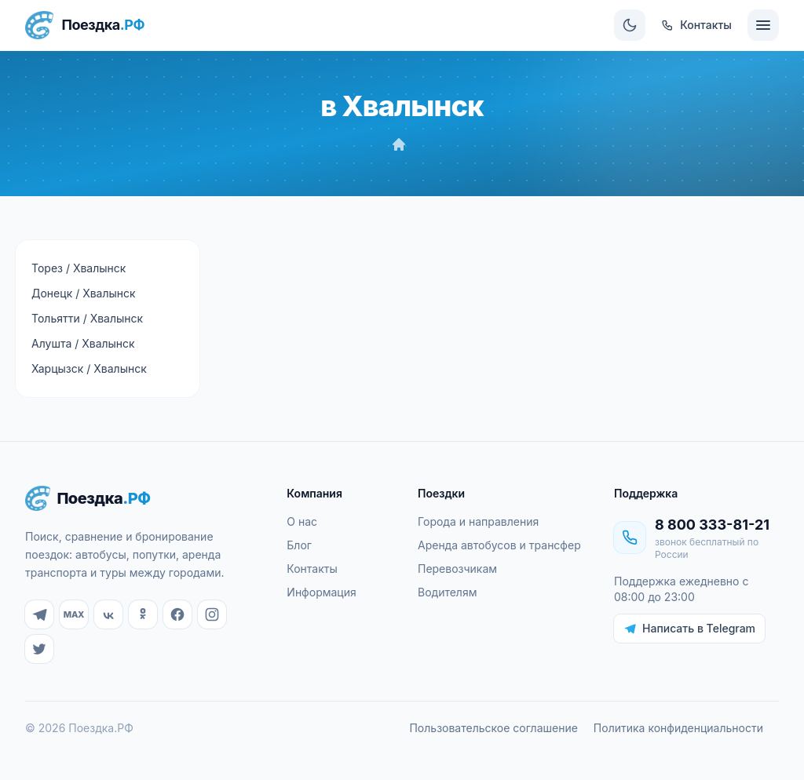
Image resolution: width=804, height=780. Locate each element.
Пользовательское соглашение (493, 727)
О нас (302, 521)
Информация (321, 592)
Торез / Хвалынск (78, 268)
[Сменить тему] (629, 25)
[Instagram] (212, 614)
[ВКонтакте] (108, 614)
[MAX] (74, 614)
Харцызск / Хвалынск (89, 368)
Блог (299, 545)
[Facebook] (177, 614)
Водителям (447, 592)
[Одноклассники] (143, 614)
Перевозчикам (457, 568)
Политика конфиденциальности (678, 727)
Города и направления (478, 521)
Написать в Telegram (689, 628)
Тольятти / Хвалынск (87, 318)
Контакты (312, 568)
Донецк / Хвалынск (83, 293)
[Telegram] (39, 614)
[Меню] (763, 25)
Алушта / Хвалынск (83, 343)
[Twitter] (39, 649)
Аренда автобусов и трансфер (499, 545)
